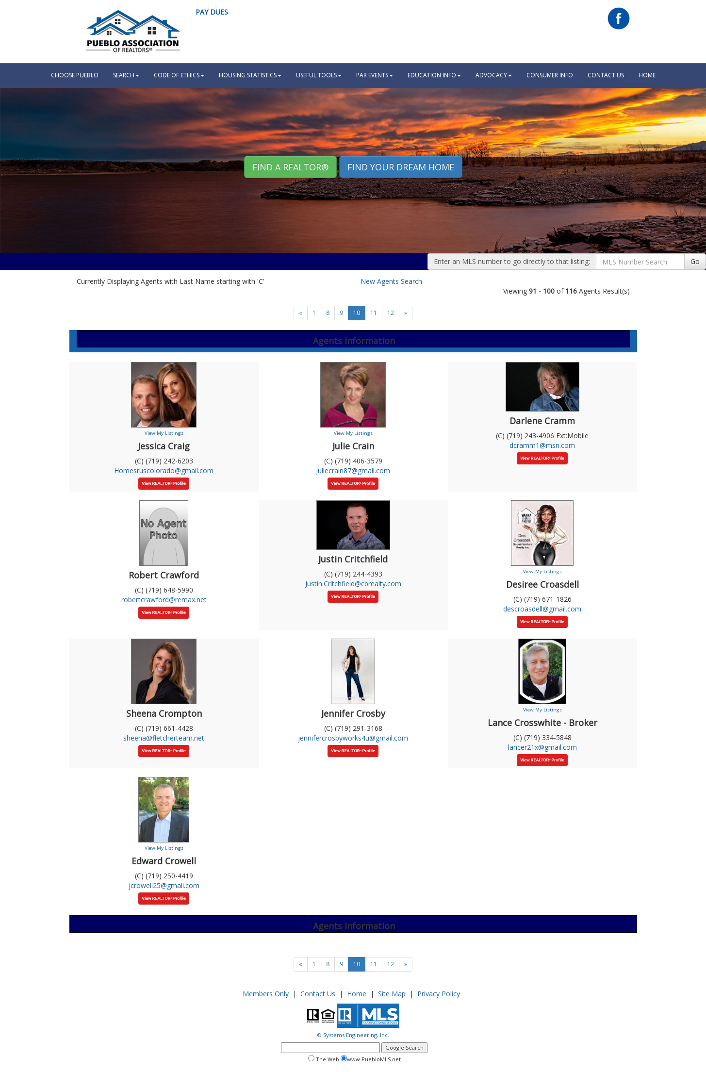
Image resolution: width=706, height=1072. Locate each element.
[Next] (301, 313)
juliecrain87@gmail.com (353, 470)
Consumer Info (549, 75)
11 (373, 313)
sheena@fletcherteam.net (163, 737)
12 (390, 313)
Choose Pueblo (75, 75)
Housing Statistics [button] (250, 75)
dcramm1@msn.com (542, 445)
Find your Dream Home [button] (400, 167)
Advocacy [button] (494, 75)
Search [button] (126, 75)
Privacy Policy (438, 993)
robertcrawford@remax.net (164, 599)
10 (356, 313)
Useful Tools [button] (319, 75)
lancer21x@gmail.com (542, 747)
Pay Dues (212, 11)
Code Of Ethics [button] (179, 75)
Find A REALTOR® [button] (290, 167)
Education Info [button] (434, 75)
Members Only (266, 993)
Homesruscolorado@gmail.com (163, 470)
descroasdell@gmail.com (542, 608)
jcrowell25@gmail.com (164, 885)
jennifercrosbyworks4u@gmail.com (353, 737)
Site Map (392, 993)
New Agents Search (391, 281)
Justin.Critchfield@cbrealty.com (353, 583)
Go (695, 261)
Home (356, 993)
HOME (647, 75)
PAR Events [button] (374, 75)
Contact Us (606, 75)
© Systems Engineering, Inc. (353, 1035)
